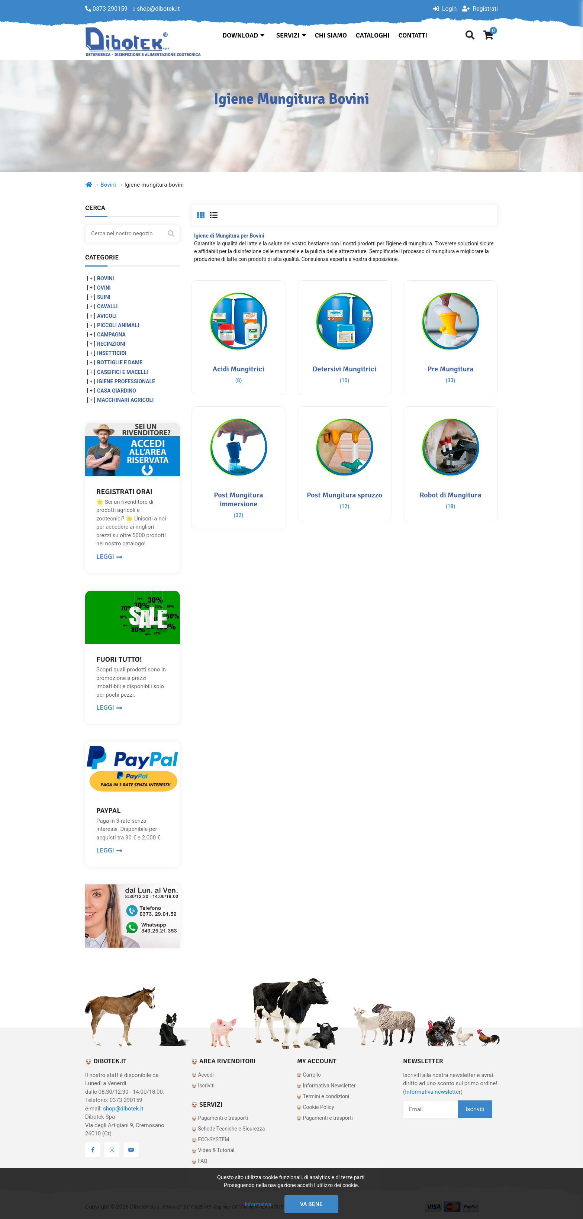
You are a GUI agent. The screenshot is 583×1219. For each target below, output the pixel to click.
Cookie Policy (315, 1107)
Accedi (202, 1075)
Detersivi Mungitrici (344, 369)
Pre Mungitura (450, 369)
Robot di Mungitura (450, 495)
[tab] (200, 215)
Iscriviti (203, 1086)
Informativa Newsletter (326, 1086)
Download (243, 35)
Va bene (311, 1204)
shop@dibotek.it (123, 1108)
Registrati (480, 8)
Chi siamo (331, 35)
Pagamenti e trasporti (219, 1118)
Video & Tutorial (213, 1150)
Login (445, 8)
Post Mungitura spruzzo (344, 495)
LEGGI (109, 556)
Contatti (413, 35)
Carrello (308, 1075)
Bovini (108, 184)
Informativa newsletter (433, 1092)
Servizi (291, 35)
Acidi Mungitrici (238, 369)
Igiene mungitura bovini (154, 184)
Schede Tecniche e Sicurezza (228, 1129)
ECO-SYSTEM (210, 1139)
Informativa (258, 1204)
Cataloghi (373, 35)
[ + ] (91, 278)
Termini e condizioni (322, 1096)
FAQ (199, 1161)
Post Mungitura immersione (238, 499)
